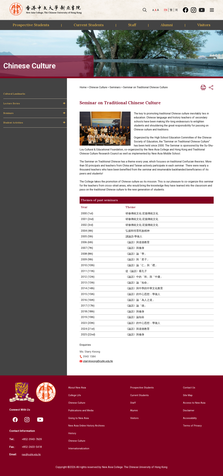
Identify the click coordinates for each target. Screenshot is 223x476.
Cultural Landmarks (14, 93)
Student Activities (13, 122)
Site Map (187, 395)
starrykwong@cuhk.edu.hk (98, 361)
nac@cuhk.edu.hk (31, 454)
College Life (74, 395)
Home (83, 87)
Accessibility (189, 418)
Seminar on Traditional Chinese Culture (145, 87)
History (71, 433)
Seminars (8, 113)
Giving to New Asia (78, 418)
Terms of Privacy (192, 425)
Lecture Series (11, 103)
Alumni (167, 25)
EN (165, 10)
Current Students (89, 25)
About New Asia (76, 387)
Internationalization (78, 448)
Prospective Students (31, 25)
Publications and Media (80, 410)
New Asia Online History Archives (86, 425)
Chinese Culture (98, 87)
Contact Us (188, 387)
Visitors (203, 25)
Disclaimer (188, 410)
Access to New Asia (194, 402)
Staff (132, 25)
